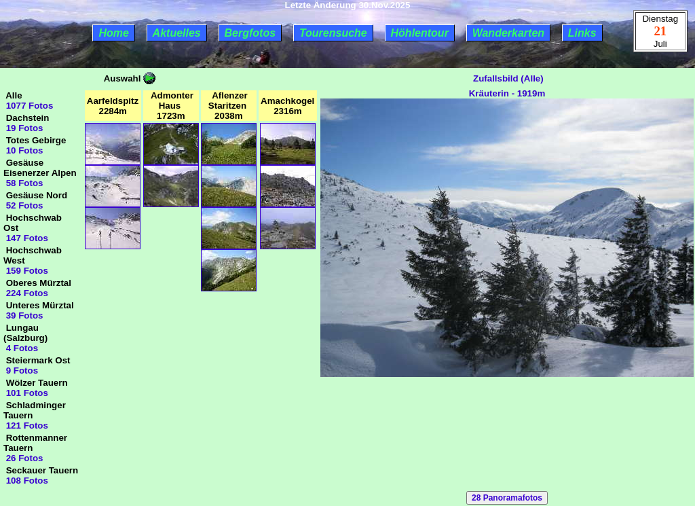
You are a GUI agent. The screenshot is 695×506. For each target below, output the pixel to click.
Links (582, 33)
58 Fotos (23, 183)
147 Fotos (25, 238)
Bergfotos (250, 33)
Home (113, 33)
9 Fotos (20, 370)
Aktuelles (177, 33)
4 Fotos (20, 348)
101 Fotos (25, 393)
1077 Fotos (28, 106)
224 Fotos (25, 293)
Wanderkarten (508, 33)
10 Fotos (23, 150)
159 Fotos (25, 271)
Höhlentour (420, 33)
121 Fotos (25, 425)
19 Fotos (23, 128)
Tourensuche (333, 33)
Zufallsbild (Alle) (506, 78)
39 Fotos (23, 315)
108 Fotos (25, 480)
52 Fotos (23, 205)
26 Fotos (23, 458)
